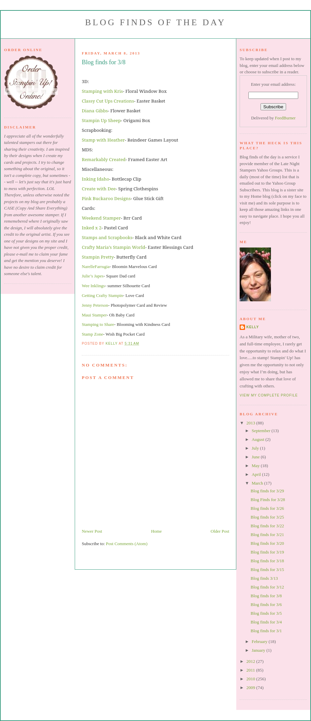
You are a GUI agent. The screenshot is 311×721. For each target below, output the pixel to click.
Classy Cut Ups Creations (108, 101)
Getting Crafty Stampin (102, 295)
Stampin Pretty (98, 257)
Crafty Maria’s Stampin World (113, 247)
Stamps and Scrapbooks (107, 237)
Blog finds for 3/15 (267, 569)
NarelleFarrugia (95, 266)
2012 (251, 661)
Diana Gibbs (95, 111)
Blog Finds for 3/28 (267, 499)
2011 (251, 670)
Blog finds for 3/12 (267, 587)
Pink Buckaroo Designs (106, 198)
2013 (251, 422)
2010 (251, 678)
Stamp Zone (92, 334)
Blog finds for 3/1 (266, 630)
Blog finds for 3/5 (266, 613)
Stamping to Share (98, 324)
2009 (251, 687)
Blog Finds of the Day (155, 22)
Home (156, 531)
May (256, 465)
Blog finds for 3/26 (267, 508)
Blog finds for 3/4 (266, 621)
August (259, 439)
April (257, 474)
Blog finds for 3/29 (267, 490)
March (258, 483)
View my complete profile (269, 395)
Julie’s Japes (93, 275)
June (256, 456)
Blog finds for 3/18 (267, 560)
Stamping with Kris (102, 91)
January (259, 650)
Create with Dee (99, 189)
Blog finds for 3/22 (267, 525)
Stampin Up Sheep (101, 120)
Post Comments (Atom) (127, 543)
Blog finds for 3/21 (267, 534)
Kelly (252, 327)
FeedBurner (285, 117)
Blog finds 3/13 (264, 578)
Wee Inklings (93, 285)
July (256, 448)
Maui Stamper (94, 314)
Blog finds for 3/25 (267, 517)
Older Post (220, 531)
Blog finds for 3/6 (266, 604)
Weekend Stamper (101, 218)
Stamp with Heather (103, 140)
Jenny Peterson (95, 305)
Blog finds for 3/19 (267, 552)
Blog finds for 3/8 (266, 595)
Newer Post (92, 531)
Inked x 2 (91, 228)
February (260, 641)
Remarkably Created (104, 159)
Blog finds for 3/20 (267, 543)
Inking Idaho (95, 179)
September (262, 430)
